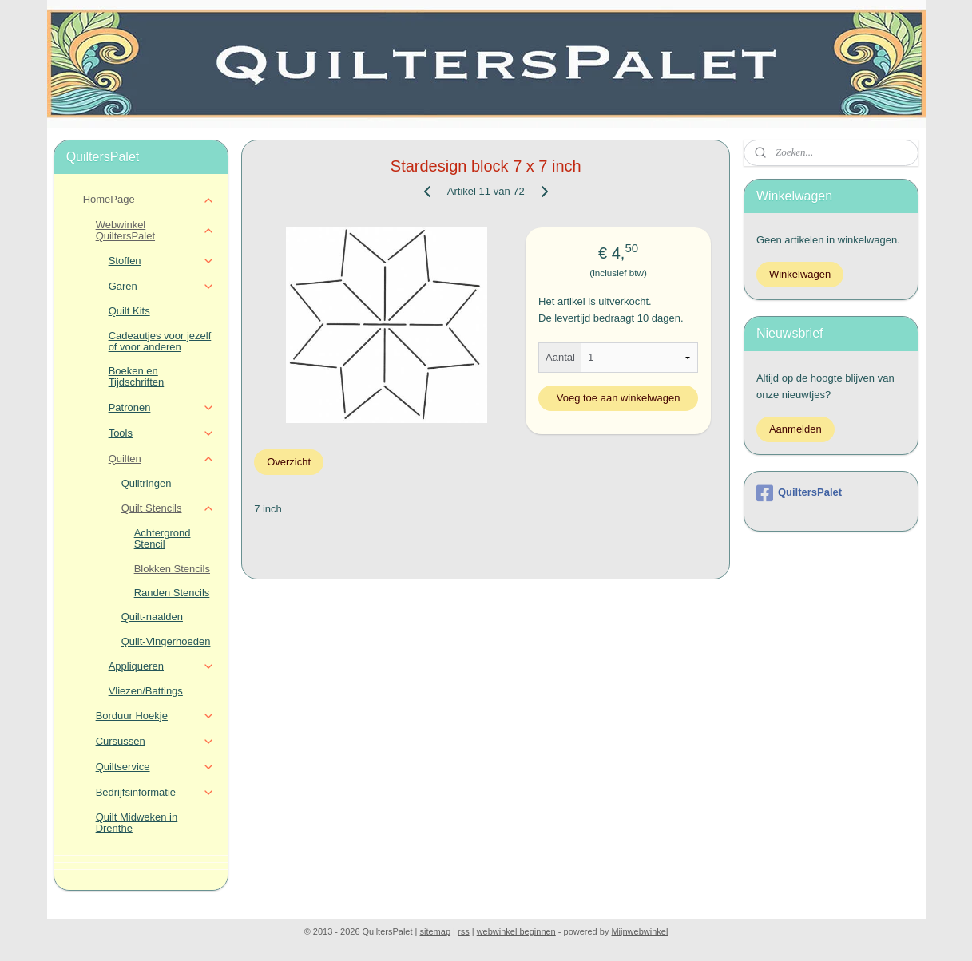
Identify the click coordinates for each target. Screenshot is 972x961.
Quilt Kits (129, 311)
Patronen (162, 407)
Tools (162, 433)
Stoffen (162, 261)
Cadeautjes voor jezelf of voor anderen (160, 341)
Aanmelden (795, 429)
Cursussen (155, 741)
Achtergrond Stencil (162, 538)
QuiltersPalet (799, 493)
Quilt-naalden (152, 617)
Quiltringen (146, 483)
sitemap (435, 931)
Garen (162, 286)
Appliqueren (162, 666)
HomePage (149, 199)
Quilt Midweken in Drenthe (137, 822)
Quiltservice (155, 767)
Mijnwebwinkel (639, 931)
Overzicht (289, 462)
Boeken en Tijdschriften (137, 376)
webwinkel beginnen (516, 931)
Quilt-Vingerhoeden (166, 641)
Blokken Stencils (172, 569)
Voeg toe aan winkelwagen (618, 398)
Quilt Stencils (168, 508)
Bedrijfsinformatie (155, 792)
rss (464, 931)
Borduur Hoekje (155, 716)
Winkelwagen (800, 274)
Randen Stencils (172, 593)
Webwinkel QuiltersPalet (155, 230)
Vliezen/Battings (146, 691)
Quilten (162, 459)
